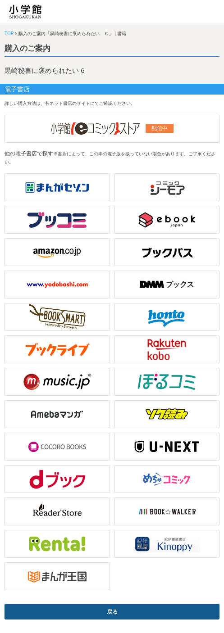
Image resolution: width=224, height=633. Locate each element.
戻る (112, 612)
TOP (9, 33)
